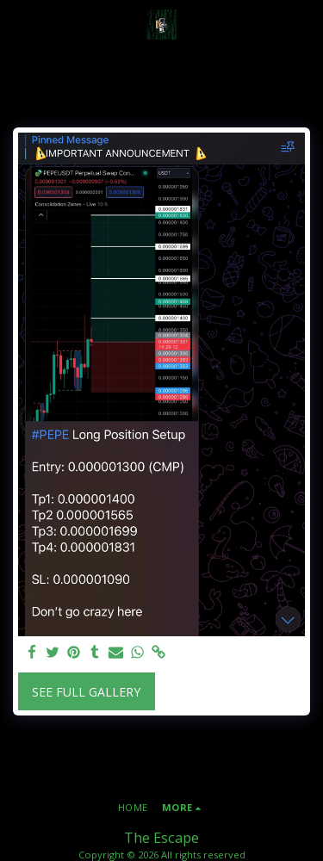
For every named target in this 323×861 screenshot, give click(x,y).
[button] (19, 23)
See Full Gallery (86, 692)
